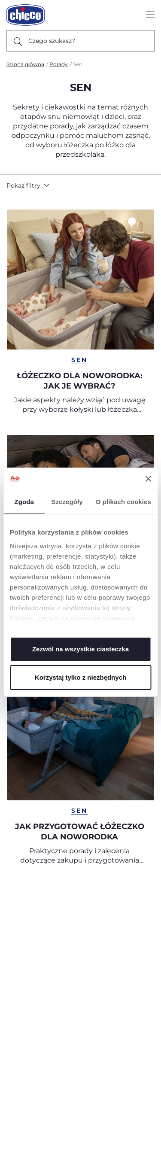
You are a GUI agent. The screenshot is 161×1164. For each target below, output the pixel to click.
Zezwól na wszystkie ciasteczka (80, 649)
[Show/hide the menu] (150, 15)
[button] (30, 185)
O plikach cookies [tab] (123, 501)
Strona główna (25, 64)
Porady (58, 64)
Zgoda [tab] (24, 501)
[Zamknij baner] (148, 479)
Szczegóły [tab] (66, 501)
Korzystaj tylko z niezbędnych (80, 677)
